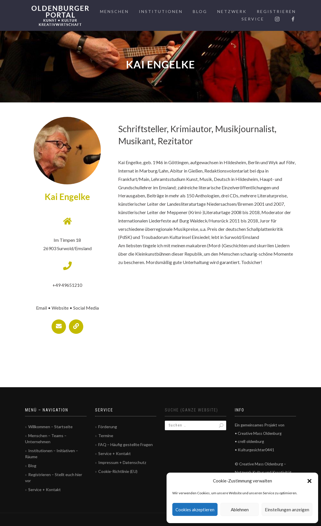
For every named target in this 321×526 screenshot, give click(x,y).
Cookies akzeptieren (194, 509)
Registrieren (276, 11)
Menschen (114, 11)
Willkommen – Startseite (50, 426)
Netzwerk (232, 11)
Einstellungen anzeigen (287, 509)
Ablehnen (240, 509)
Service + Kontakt (44, 489)
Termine (105, 435)
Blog (200, 11)
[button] (309, 481)
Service (252, 18)
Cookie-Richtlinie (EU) (117, 471)
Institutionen (161, 11)
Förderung (107, 426)
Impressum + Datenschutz (122, 462)
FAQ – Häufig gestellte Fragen (125, 444)
